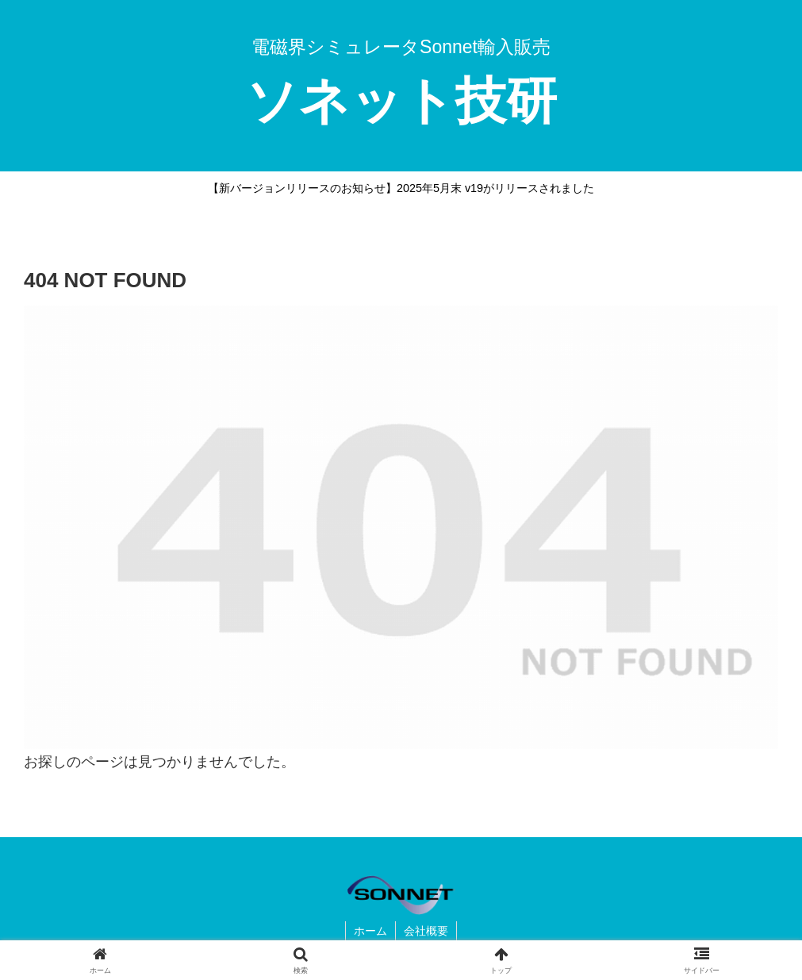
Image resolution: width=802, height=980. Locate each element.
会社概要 (426, 930)
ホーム (370, 930)
